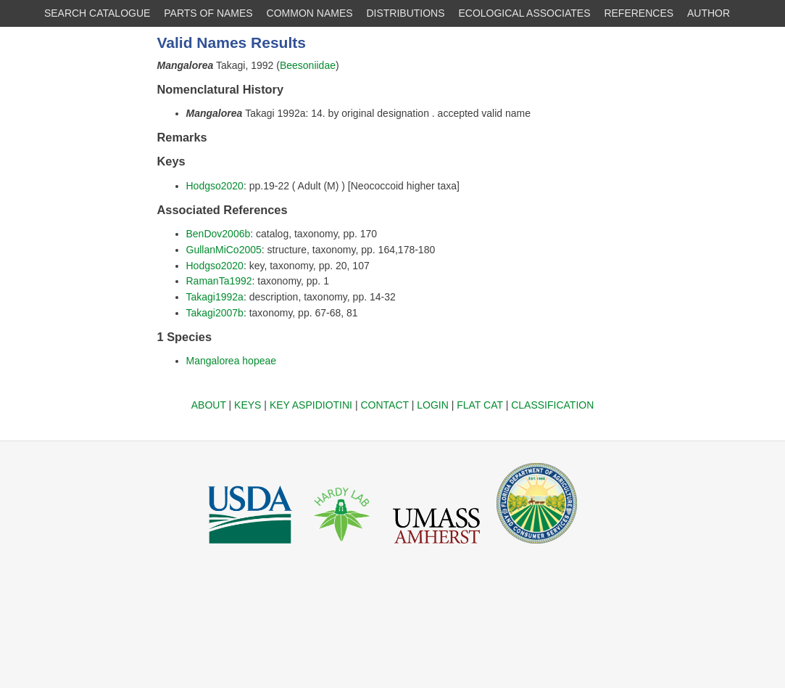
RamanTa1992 (219, 281)
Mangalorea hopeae (231, 360)
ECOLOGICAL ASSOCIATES (524, 13)
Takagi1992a (215, 297)
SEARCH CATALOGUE (97, 13)
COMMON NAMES (310, 13)
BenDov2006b (218, 233)
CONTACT (384, 405)
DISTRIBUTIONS (405, 13)
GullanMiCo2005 (224, 249)
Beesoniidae (308, 65)
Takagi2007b (215, 313)
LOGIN (433, 405)
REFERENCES (638, 13)
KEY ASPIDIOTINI (311, 405)
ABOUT (208, 405)
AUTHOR (708, 13)
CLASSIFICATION (552, 405)
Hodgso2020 (215, 186)
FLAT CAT (480, 405)
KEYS (247, 405)
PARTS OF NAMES (208, 13)
